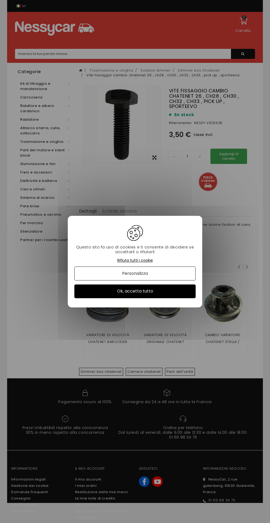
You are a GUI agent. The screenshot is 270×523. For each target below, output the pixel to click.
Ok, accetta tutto (135, 291)
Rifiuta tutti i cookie (135, 260)
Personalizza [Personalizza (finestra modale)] (135, 274)
